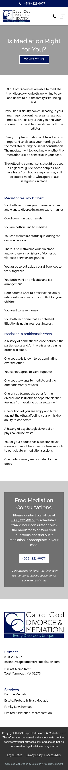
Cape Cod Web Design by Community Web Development (34, 764)
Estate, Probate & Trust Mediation (27, 700)
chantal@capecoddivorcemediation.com (32, 662)
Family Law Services (18, 706)
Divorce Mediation (16, 694)
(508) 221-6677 (23, 520)
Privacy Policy (34, 755)
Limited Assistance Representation (28, 713)
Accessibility (53, 755)
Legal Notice (14, 755)
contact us (34, 59)
